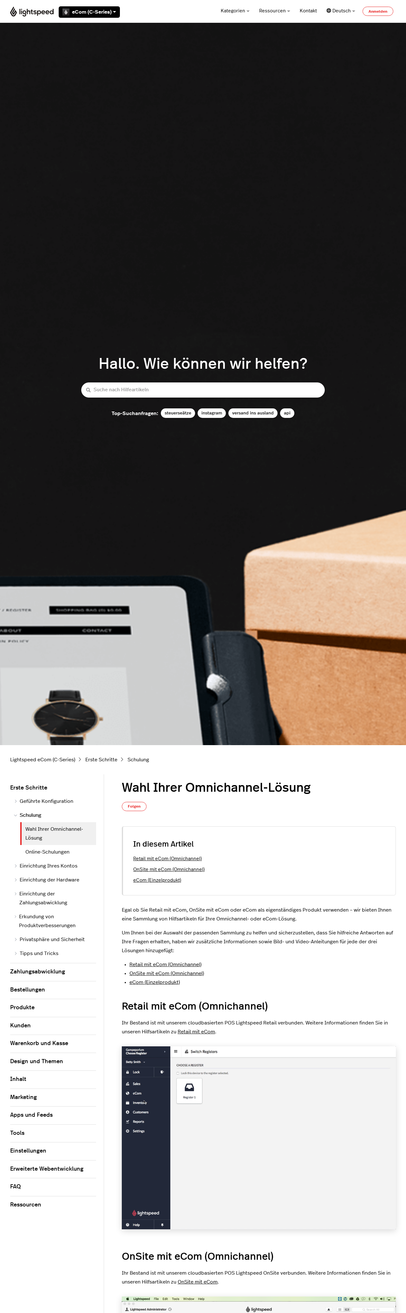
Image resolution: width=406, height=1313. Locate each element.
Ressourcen (274, 11)
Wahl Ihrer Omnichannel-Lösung (54, 834)
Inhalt (18, 1079)
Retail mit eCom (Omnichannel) (167, 858)
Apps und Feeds (31, 1115)
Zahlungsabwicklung (37, 972)
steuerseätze (178, 413)
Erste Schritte (101, 759)
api (287, 413)
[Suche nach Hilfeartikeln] (203, 390)
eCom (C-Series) (89, 12)
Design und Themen (36, 1061)
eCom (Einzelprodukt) (157, 880)
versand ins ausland (253, 413)
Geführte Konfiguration (43, 801)
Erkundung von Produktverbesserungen (44, 921)
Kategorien (235, 11)
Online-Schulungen (47, 852)
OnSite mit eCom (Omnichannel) (169, 869)
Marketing (23, 1097)
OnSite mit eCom (198, 1281)
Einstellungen (28, 1151)
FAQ (15, 1187)
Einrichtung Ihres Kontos (45, 865)
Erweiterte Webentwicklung (46, 1169)
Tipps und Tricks (36, 953)
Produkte (22, 1008)
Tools (17, 1133)
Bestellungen (27, 990)
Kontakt (308, 11)
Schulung (138, 759)
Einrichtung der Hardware (46, 879)
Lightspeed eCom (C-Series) (42, 759)
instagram (211, 413)
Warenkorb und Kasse (39, 1043)
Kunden (20, 1026)
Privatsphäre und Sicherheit (49, 939)
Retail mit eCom (196, 1031)
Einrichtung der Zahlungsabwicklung (40, 898)
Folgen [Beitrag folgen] (134, 806)
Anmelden (378, 11)
